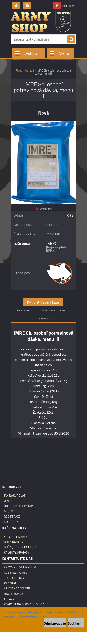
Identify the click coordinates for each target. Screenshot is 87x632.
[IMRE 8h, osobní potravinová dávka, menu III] (43, 122)
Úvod (19, 70)
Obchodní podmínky (19, 506)
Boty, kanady (13, 541)
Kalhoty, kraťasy (16, 552)
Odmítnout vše (55, 623)
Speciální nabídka (17, 536)
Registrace (12, 516)
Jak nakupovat (14, 495)
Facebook (11, 521)
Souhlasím (76, 623)
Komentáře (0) (43, 318)
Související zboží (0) (55, 310)
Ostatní (29, 70)
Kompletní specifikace (43, 302)
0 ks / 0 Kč (68, 6)
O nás (8, 500)
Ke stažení (23, 310)
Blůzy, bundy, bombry (20, 547)
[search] (71, 39)
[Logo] (41, 21)
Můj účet (10, 511)
